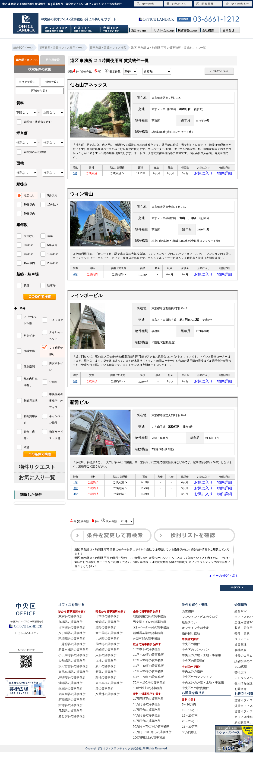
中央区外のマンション (197, 689)
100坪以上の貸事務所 (147, 700)
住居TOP (84, 29)
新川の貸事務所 (106, 678)
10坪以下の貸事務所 (146, 661)
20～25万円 (190, 733)
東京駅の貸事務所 (70, 628)
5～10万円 (189, 716)
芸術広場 (240, 684)
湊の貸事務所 (104, 700)
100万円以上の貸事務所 (149, 749)
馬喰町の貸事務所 (107, 656)
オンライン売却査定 (195, 640)
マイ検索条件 (237, 4)
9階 (75, 385)
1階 (75, 488)
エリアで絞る (27, 82)
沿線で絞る (52, 82)
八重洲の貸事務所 (107, 706)
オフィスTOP (55, 29)
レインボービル (86, 299)
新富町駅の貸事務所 (71, 711)
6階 (75, 277)
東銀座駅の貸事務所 (71, 706)
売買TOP (113, 29)
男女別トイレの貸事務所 (149, 634)
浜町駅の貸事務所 (70, 695)
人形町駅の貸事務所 (71, 672)
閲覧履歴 (205, 4)
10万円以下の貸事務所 (148, 710)
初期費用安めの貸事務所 (149, 628)
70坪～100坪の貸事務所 (149, 694)
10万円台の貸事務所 (146, 716)
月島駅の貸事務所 (70, 722)
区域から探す (39, 90)
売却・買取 (242, 645)
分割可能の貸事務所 (146, 650)
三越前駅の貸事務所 (71, 656)
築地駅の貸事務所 (70, 717)
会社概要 (209, 29)
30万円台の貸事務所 (146, 727)
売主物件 (188, 623)
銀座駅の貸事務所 (70, 700)
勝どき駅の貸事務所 (71, 728)
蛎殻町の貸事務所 (107, 634)
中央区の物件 (191, 656)
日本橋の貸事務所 (107, 628)
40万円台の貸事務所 (146, 733)
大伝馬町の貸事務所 (109, 645)
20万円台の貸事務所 (146, 722)
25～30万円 (190, 738)
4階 (75, 504)
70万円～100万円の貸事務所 (152, 744)
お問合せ (229, 29)
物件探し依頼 (191, 645)
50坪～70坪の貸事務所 (148, 689)
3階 (75, 174)
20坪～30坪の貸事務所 (148, 672)
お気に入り (203, 174)
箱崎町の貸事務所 (107, 661)
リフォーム (242, 651)
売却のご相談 (140, 29)
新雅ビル (79, 407)
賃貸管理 (240, 656)
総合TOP (240, 623)
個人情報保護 (243, 695)
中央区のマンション (195, 661)
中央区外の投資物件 (195, 700)
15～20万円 (190, 727)
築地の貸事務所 (106, 689)
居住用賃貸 (53, 60)
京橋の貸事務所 (106, 672)
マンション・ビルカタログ (200, 628)
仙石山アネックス (91, 84)
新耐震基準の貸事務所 (148, 645)
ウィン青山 (81, 196)
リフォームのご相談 (163, 29)
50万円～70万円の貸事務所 (151, 738)
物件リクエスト (37, 467)
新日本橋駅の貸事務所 (73, 661)
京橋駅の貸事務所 (70, 634)
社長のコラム (243, 667)
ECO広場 (240, 678)
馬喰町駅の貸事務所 (71, 689)
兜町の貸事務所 (106, 639)
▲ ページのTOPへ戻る (223, 587)
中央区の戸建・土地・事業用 (201, 667)
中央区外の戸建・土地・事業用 (203, 694)
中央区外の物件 (192, 683)
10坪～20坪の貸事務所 (148, 666)
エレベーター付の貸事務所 (151, 639)
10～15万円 (190, 722)
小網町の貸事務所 (107, 650)
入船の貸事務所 (106, 667)
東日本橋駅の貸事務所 (73, 684)
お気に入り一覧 (37, 477)
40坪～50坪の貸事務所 (148, 683)
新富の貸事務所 (106, 684)
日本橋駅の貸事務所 (71, 639)
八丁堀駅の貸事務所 (71, 645)
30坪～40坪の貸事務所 (148, 678)
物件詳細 (224, 174)
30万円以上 (189, 744)
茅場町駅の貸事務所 (71, 650)
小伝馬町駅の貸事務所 (73, 667)
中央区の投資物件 (194, 672)
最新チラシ (189, 634)
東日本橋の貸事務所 (109, 695)
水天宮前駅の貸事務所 (73, 678)
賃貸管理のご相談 (187, 29)
